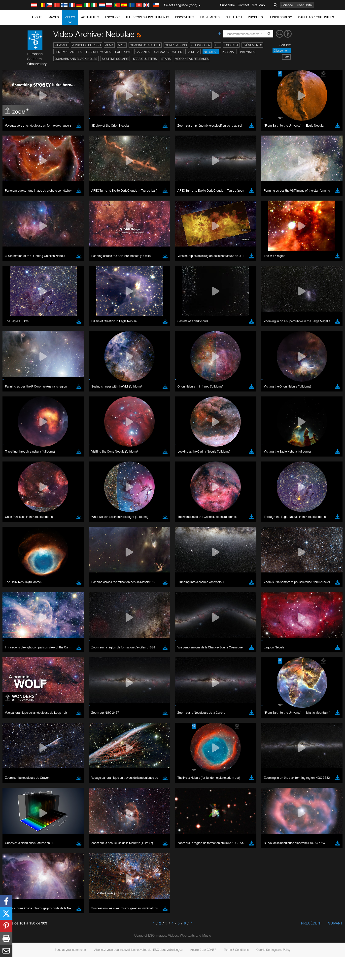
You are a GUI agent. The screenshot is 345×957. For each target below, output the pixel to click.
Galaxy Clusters (168, 52)
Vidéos (70, 20)
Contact (243, 5)
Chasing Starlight (145, 45)
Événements (210, 17)
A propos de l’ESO (86, 45)
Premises (247, 52)
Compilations (176, 45)
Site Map (258, 5)
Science (287, 5)
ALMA (109, 45)
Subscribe (227, 5)
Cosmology (200, 45)
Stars (166, 59)
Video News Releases (192, 59)
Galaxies (143, 52)
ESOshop (112, 17)
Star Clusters (145, 59)
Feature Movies (98, 52)
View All (61, 45)
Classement (281, 50)
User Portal (304, 5)
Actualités (90, 17)
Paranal (229, 52)
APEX (121, 45)
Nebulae (210, 52)
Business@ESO (280, 17)
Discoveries (184, 17)
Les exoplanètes (68, 52)
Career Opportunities (316, 17)
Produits (255, 17)
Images (53, 17)
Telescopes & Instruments (147, 17)
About (37, 17)
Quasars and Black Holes (76, 59)
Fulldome (123, 52)
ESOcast (231, 45)
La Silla (193, 52)
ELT (217, 45)
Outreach (234, 17)
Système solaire (115, 59)
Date (286, 57)
